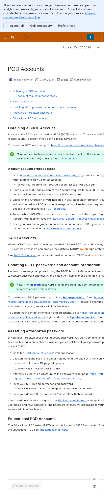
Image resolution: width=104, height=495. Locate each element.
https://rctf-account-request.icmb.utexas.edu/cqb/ (51, 175)
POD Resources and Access (64, 228)
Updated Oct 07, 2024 (76, 47)
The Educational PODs (53, 429)
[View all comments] (94, 478)
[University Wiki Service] (20, 37)
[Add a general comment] (26, 486)
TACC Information (25, 255)
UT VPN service (67, 158)
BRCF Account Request (39, 353)
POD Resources (55, 208)
